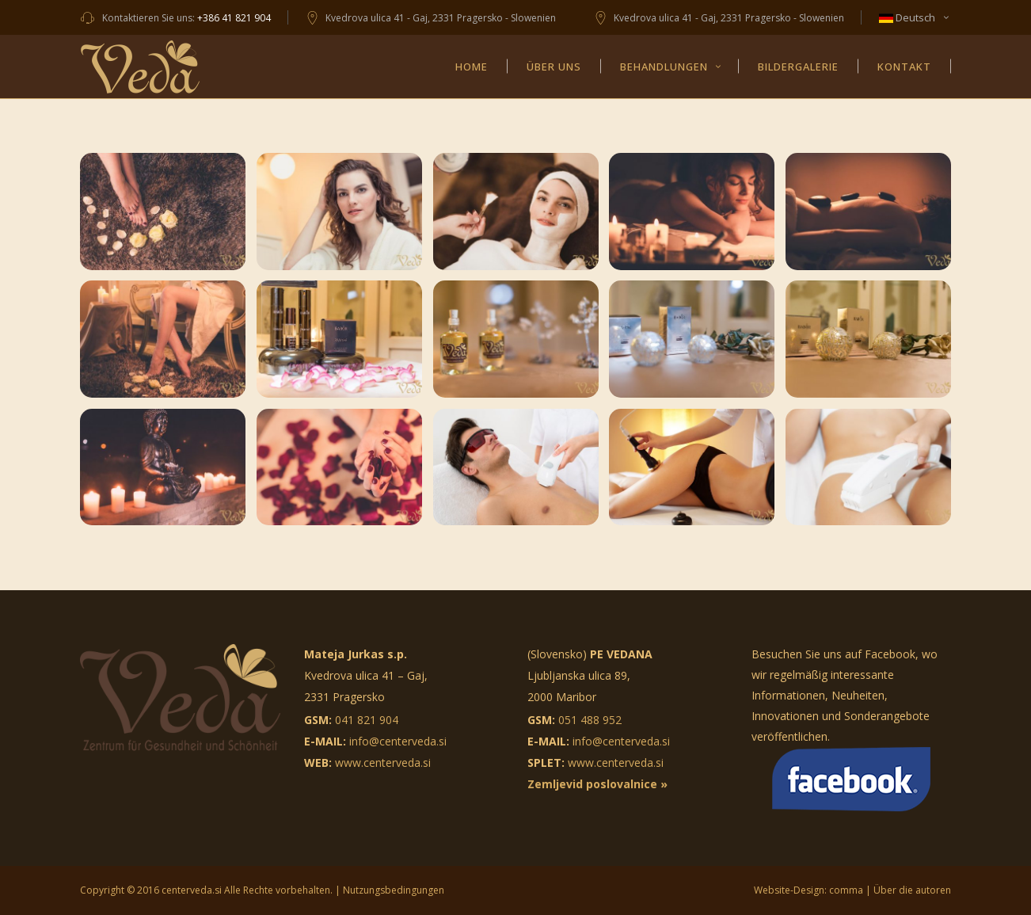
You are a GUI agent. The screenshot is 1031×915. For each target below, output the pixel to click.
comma (846, 890)
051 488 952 (590, 719)
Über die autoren (912, 890)
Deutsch (907, 17)
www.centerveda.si (383, 762)
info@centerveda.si (398, 741)
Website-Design (789, 890)
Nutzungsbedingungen (393, 890)
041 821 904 (366, 719)
